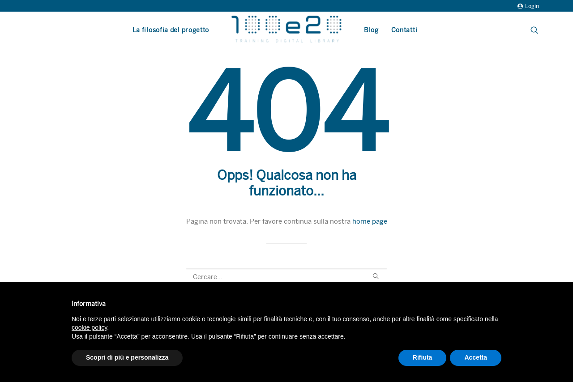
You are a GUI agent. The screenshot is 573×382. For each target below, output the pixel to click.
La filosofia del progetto (171, 30)
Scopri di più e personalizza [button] (127, 357)
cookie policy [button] (89, 327)
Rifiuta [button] (422, 357)
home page (369, 221)
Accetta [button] (475, 357)
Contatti (404, 30)
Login (528, 6)
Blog (371, 30)
